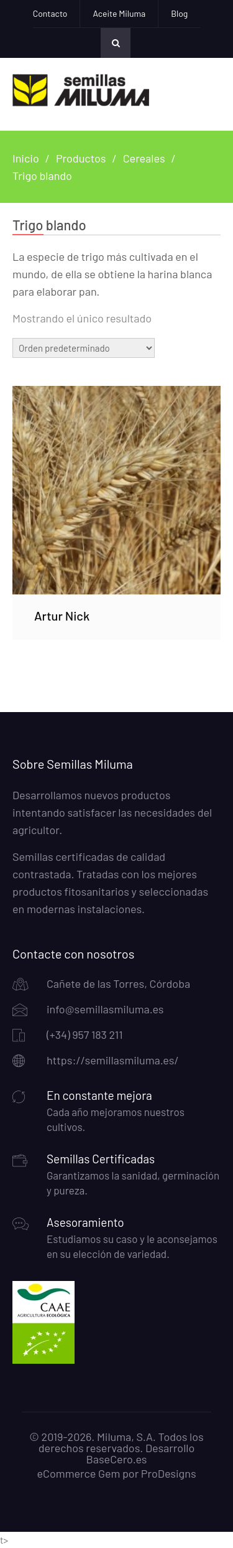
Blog (179, 13)
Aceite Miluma (119, 13)
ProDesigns (168, 1473)
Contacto (50, 13)
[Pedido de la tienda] (83, 348)
